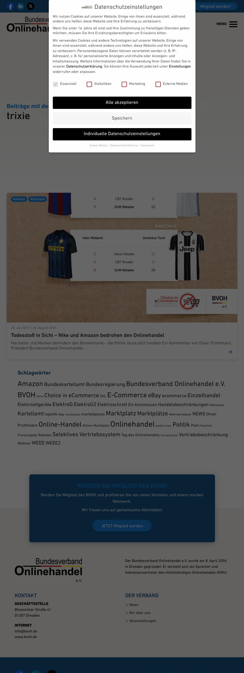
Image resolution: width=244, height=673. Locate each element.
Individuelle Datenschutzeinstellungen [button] (122, 126)
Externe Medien (171, 76)
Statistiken (99, 76)
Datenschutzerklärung (84, 59)
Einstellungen (180, 59)
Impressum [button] (147, 137)
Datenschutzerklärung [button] (124, 137)
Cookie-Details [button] (99, 137)
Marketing (133, 76)
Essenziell (65, 76)
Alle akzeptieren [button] (122, 95)
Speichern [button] (122, 110)
